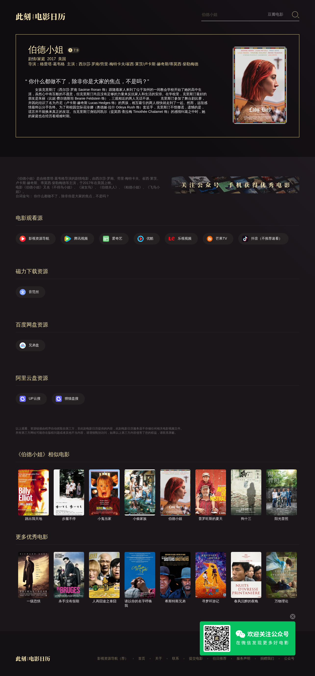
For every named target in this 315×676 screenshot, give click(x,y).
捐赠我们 (267, 658)
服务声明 (243, 658)
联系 (175, 658)
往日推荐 (220, 658)
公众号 (289, 658)
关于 (158, 658)
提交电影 (196, 658)
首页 (141, 658)
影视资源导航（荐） (112, 658)
